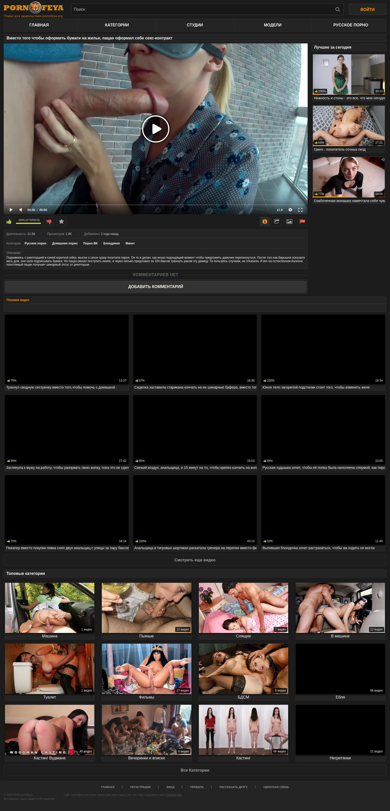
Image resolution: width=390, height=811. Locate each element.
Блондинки (111, 243)
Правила (197, 787)
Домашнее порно (65, 243)
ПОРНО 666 (174, 794)
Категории (117, 25)
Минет (130, 243)
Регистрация (140, 787)
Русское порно (350, 25)
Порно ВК (90, 243)
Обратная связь (276, 787)
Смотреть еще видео (195, 560)
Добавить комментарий (155, 287)
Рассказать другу (234, 787)
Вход (170, 787)
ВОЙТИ (368, 9)
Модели (272, 25)
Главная (39, 25)
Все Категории (195, 770)
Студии (195, 25)
